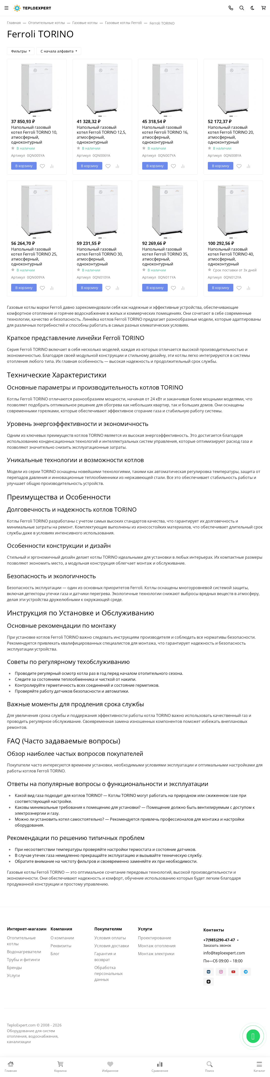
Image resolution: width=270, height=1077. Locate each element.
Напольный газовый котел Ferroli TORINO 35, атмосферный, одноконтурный (165, 256)
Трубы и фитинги (23, 959)
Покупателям (108, 929)
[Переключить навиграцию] (6, 8)
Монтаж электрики (156, 953)
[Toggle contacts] (230, 8)
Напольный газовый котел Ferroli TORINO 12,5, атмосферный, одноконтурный (101, 135)
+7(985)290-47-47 (219, 939)
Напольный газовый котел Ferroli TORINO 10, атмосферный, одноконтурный (34, 135)
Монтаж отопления (157, 945)
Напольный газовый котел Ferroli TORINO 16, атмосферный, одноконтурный (165, 135)
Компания (61, 929)
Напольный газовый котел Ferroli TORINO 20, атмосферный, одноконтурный (231, 135)
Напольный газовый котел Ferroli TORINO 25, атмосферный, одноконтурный (34, 256)
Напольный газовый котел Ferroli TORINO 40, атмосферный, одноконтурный (231, 256)
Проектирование (154, 938)
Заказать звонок (217, 945)
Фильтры (19, 51)
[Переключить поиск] (241, 8)
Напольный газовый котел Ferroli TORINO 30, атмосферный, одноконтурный (100, 256)
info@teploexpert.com (224, 953)
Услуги (13, 975)
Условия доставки (111, 945)
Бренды (14, 967)
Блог (55, 953)
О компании (62, 938)
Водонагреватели (24, 951)
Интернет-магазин (27, 929)
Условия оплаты (110, 938)
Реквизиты (61, 945)
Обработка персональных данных (108, 973)
